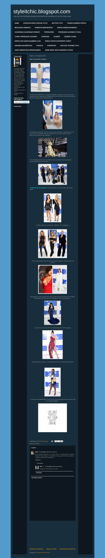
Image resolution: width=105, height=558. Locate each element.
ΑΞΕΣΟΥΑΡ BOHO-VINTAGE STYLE (35, 23)
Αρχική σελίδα (51, 549)
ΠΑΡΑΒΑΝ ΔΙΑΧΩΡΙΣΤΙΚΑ (23, 45)
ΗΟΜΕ (17, 23)
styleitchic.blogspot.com (41, 11)
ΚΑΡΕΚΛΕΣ (45, 36)
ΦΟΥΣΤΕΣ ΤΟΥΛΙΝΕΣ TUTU (69, 45)
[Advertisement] (52, 534)
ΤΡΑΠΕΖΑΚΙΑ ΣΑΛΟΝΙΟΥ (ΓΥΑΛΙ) (69, 32)
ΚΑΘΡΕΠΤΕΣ (51, 45)
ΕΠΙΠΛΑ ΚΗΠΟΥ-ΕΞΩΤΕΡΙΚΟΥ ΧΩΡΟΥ (58, 41)
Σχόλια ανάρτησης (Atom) (43, 552)
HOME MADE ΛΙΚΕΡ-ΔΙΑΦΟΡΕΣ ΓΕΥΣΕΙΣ (59, 50)
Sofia (36, 452)
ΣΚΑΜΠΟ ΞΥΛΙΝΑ (70, 36)
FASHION (36, 443)
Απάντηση (38, 460)
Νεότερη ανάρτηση (36, 549)
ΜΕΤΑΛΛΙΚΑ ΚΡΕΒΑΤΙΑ (23, 27)
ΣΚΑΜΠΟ (57, 36)
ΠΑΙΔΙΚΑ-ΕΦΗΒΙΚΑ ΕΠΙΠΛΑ (76, 23)
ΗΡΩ (41, 466)
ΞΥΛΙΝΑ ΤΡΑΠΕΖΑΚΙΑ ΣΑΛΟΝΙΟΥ (26, 36)
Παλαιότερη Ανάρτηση (67, 549)
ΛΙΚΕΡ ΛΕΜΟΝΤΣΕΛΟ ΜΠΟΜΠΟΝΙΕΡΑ (28, 50)
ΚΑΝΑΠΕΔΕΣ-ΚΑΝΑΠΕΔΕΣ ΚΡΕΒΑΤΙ (27, 32)
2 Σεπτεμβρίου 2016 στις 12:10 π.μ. (48, 452)
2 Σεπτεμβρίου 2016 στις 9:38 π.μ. (54, 466)
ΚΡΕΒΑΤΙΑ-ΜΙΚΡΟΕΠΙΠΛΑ (44, 27)
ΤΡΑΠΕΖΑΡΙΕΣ (49, 32)
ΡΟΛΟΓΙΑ (40, 45)
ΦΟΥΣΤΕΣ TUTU (57, 23)
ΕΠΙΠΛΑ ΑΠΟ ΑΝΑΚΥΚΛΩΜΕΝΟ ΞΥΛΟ (28, 41)
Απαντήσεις (40, 463)
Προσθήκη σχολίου (36, 477)
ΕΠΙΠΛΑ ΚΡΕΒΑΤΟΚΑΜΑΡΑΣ (67, 27)
